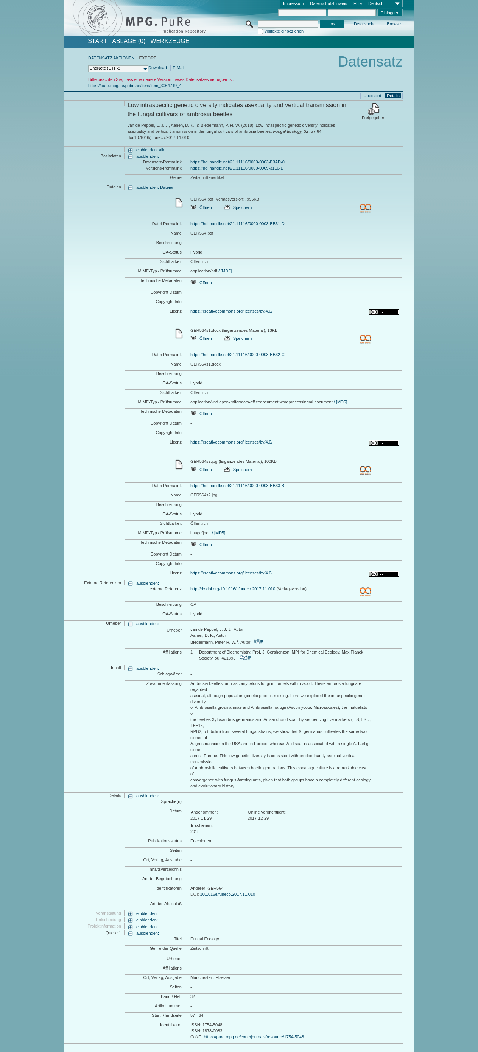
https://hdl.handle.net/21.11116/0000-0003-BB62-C (237, 354)
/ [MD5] (224, 271)
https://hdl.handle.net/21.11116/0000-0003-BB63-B (237, 485)
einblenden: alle (150, 150)
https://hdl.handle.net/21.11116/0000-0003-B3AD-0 (237, 162)
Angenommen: (204, 812)
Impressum (293, 3)
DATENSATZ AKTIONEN (111, 58)
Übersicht (372, 95)
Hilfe (357, 3)
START (97, 41)
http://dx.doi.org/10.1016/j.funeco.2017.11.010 (232, 589)
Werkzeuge (169, 41)
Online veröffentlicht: (267, 812)
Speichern (238, 207)
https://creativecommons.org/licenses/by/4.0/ (231, 311)
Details (393, 95)
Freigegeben (373, 117)
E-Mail (178, 67)
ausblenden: (147, 156)
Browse (394, 24)
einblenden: (147, 913)
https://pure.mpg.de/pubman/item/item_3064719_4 (134, 85)
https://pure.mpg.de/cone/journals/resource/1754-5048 (254, 1037)
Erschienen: (202, 825)
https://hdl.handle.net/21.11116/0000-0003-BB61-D (237, 223)
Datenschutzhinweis (328, 3)
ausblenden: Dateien (155, 187)
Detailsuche (364, 24)
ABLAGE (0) (128, 41)
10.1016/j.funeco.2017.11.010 (227, 894)
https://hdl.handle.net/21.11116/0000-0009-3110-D (236, 168)
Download (157, 67)
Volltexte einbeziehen (284, 31)
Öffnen (201, 207)
